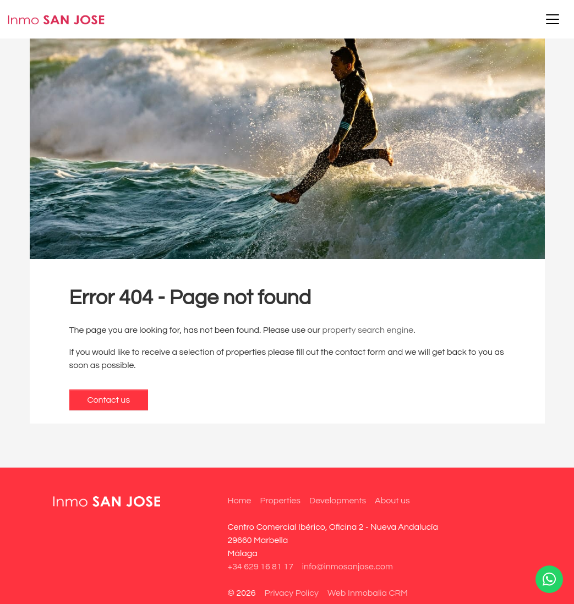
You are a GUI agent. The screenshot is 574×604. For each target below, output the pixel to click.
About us (392, 500)
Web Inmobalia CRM (367, 593)
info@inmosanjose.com (347, 566)
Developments (337, 500)
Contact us (109, 400)
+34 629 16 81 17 (260, 566)
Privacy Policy (292, 593)
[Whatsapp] (549, 579)
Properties (280, 500)
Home (240, 500)
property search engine (368, 330)
